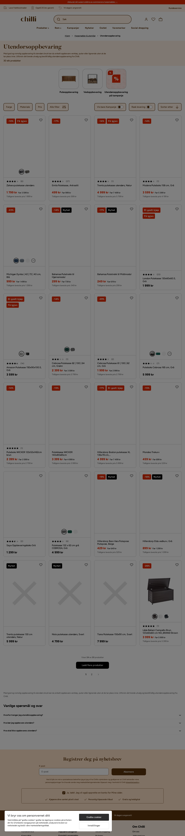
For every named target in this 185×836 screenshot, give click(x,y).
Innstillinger (94, 825)
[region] (58, 821)
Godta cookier (93, 817)
